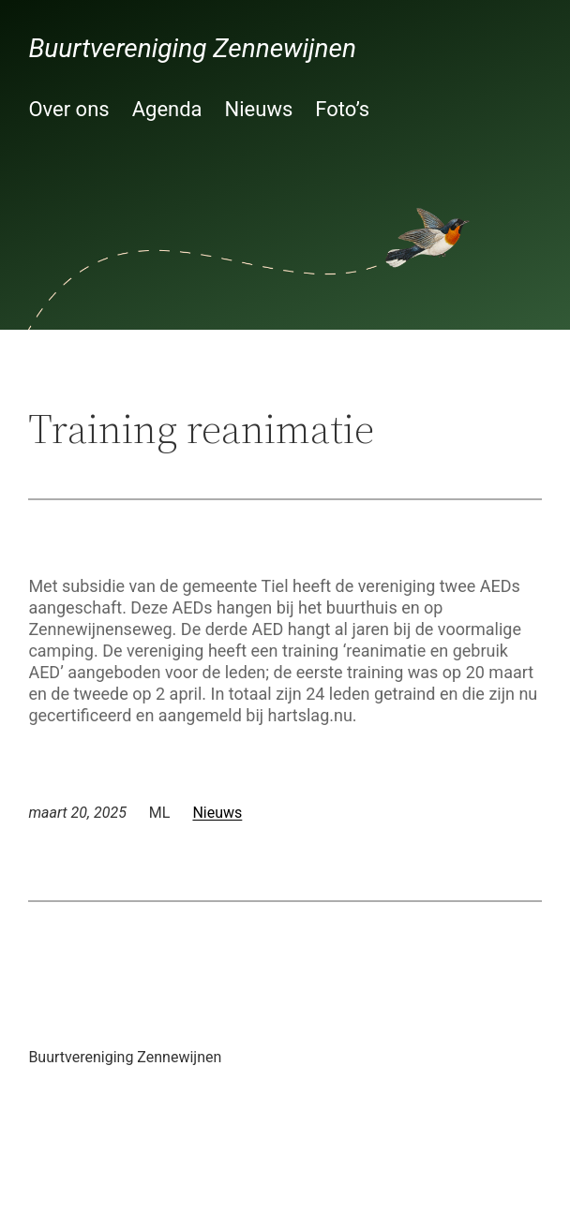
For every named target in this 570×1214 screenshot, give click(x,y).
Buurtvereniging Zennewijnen (192, 48)
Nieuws (217, 813)
